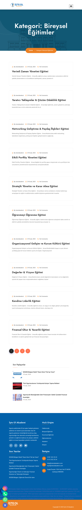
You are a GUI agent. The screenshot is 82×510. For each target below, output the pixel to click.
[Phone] (5, 493)
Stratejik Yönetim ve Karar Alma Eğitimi (35, 186)
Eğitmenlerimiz (46, 438)
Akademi (45, 441)
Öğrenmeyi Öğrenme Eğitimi (29, 215)
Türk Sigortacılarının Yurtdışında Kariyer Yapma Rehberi (23, 462)
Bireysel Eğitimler (47, 431)
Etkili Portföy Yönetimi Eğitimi (29, 157)
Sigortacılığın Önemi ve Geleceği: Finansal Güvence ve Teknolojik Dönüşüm (22, 473)
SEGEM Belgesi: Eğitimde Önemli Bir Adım (22, 477)
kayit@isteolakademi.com (55, 466)
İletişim (44, 445)
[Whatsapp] (5, 499)
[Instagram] (5, 488)
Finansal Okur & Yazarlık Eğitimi (31, 330)
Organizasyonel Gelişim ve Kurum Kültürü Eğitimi (41, 243)
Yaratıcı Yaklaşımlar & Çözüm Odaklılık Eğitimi (39, 100)
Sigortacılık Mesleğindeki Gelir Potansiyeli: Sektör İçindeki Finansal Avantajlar (24, 467)
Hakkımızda (45, 428)
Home (31, 50)
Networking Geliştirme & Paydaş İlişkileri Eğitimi (40, 129)
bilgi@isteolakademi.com (55, 463)
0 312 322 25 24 (52, 459)
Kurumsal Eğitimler (48, 435)
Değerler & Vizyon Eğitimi (27, 272)
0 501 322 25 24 (52, 457)
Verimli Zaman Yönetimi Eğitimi (30, 71)
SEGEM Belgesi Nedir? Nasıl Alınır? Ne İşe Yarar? (24, 457)
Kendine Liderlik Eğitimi (26, 301)
